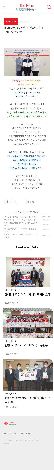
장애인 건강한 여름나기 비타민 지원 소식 (18, 217)
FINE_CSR (20, 212)
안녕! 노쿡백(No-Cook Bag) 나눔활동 (18, 220)
